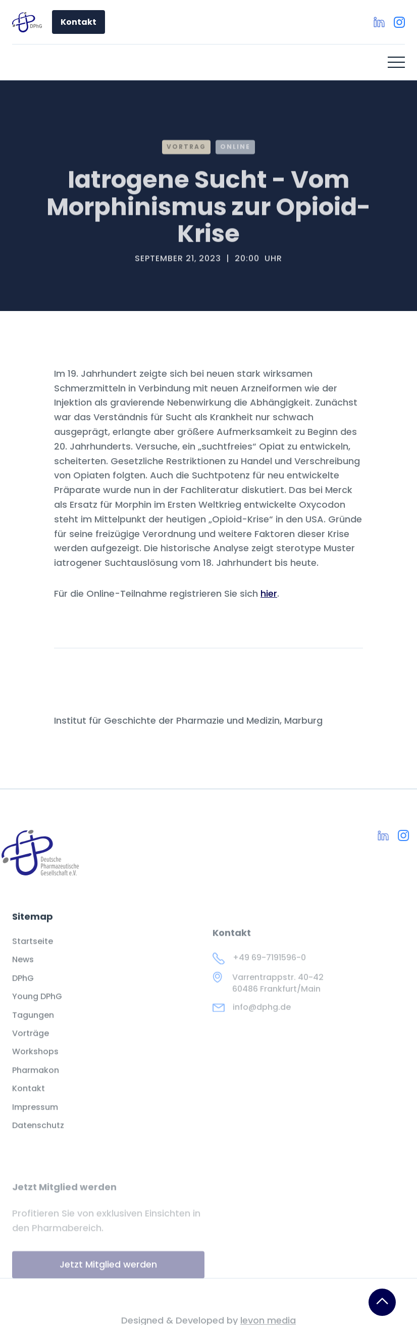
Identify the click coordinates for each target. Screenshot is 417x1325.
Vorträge (30, 1042)
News (23, 969)
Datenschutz (38, 1134)
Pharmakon (35, 1079)
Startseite (32, 950)
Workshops (35, 1061)
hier (268, 593)
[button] (396, 62)
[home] (27, 22)
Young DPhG (37, 1005)
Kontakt (78, 22)
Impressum (35, 1116)
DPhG (23, 987)
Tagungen (33, 1024)
